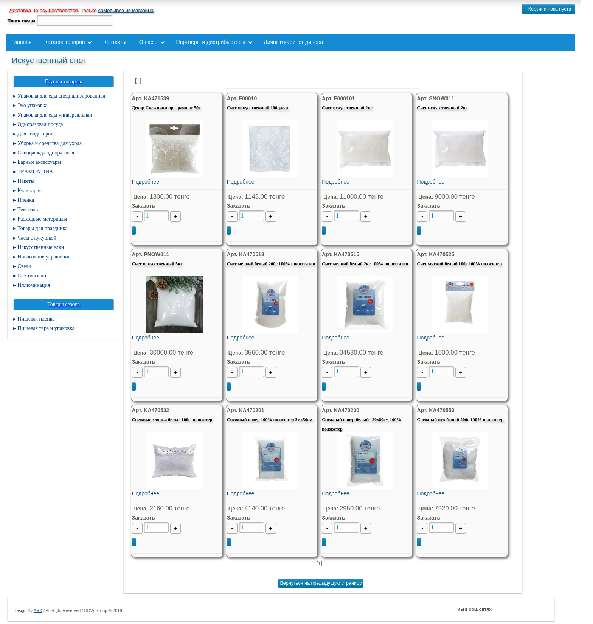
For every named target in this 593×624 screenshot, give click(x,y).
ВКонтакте (521, 609)
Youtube (532, 609)
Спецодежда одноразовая (45, 153)
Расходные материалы (42, 219)
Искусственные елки (40, 247)
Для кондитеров (35, 134)
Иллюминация (33, 285)
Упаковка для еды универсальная (54, 115)
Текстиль (27, 209)
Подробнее (175, 152)
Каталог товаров (65, 42)
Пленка (25, 200)
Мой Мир (542, 609)
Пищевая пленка (35, 319)
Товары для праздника (42, 228)
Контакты (114, 42)
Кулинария (29, 190)
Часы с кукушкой (36, 238)
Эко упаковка (32, 105)
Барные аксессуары (39, 162)
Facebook (500, 609)
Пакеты (25, 181)
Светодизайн (31, 276)
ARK (38, 610)
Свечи (24, 266)
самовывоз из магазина (126, 10)
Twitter (510, 609)
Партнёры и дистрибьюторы (210, 42)
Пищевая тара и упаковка (46, 328)
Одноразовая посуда (40, 124)
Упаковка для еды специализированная (61, 96)
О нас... (148, 42)
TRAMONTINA (35, 171)
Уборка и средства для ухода (49, 143)
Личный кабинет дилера (293, 42)
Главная (21, 42)
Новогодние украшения (43, 257)
